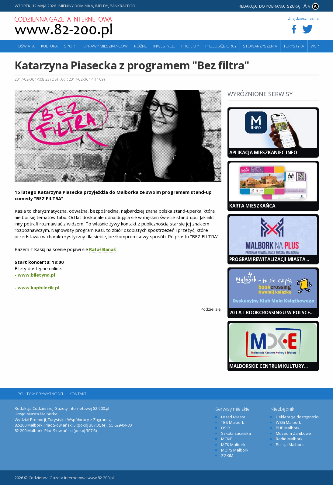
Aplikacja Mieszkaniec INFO (263, 152)
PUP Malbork (288, 428)
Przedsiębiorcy (221, 46)
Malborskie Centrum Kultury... (268, 366)
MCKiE (226, 438)
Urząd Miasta (233, 417)
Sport (70, 46)
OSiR (225, 428)
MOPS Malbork (234, 450)
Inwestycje (164, 46)
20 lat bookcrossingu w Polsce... (271, 312)
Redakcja (248, 6)
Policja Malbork (290, 444)
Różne (140, 46)
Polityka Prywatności (40, 393)
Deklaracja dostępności (297, 417)
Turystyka (293, 46)
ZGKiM (227, 455)
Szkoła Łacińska (236, 433)
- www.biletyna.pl (35, 275)
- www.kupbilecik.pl (37, 287)
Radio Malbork (289, 438)
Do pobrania (272, 6)
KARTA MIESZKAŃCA (252, 206)
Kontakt (77, 393)
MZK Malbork (233, 444)
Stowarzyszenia (260, 46)
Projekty (190, 46)
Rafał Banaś (102, 249)
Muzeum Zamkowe (293, 433)
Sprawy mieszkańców (105, 46)
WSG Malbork (288, 422)
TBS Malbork (232, 422)
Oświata (26, 46)
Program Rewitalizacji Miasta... (269, 259)
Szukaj (293, 6)
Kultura (49, 46)
